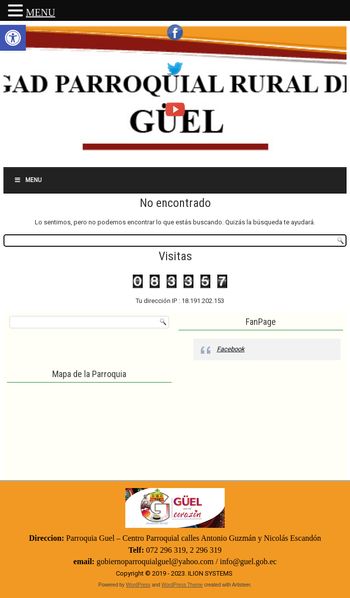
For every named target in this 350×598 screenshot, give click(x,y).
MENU (40, 12)
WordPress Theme (182, 585)
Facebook (231, 349)
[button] (13, 38)
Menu (28, 180)
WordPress (138, 585)
